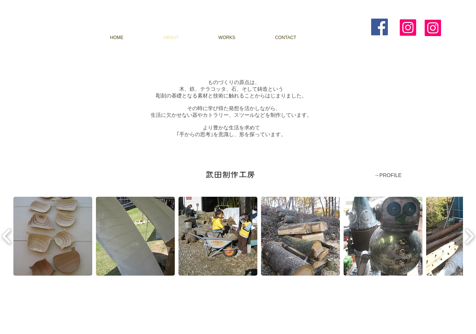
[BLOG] (346, 37)
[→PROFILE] (387, 175)
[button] (52, 236)
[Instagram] (408, 27)
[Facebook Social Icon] (379, 27)
